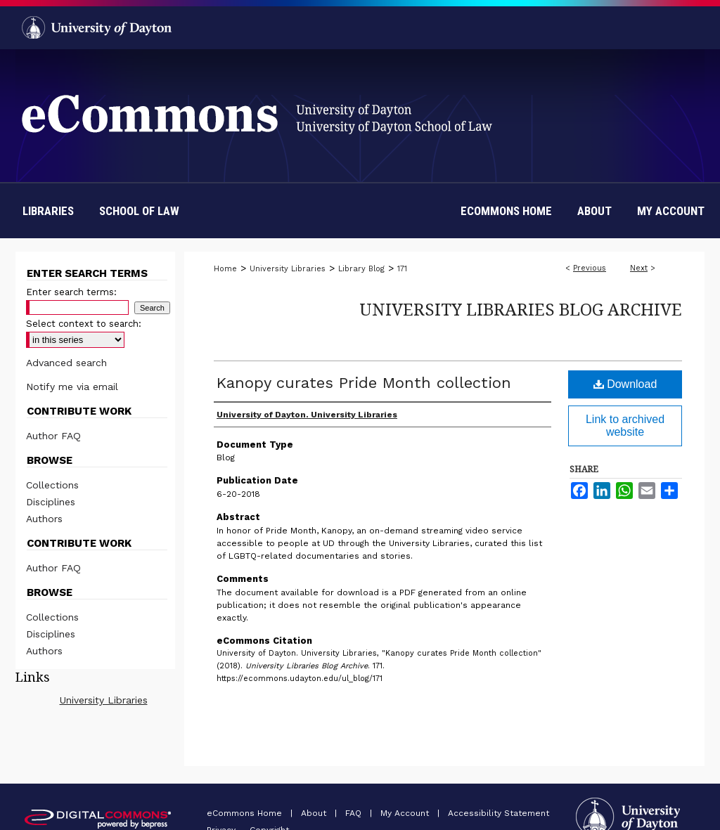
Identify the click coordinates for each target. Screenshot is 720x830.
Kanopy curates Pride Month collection (364, 382)
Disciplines (50, 501)
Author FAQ (53, 435)
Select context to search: (83, 323)
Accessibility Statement (498, 813)
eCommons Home (246, 813)
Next (639, 268)
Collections (52, 485)
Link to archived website (625, 425)
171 (402, 268)
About (315, 813)
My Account (406, 813)
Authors (44, 518)
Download (625, 384)
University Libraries (288, 268)
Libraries (48, 211)
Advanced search (66, 362)
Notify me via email (72, 386)
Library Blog (361, 268)
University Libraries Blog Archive (520, 308)
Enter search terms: (71, 292)
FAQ (354, 813)
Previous (589, 268)
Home (225, 268)
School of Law (139, 211)
